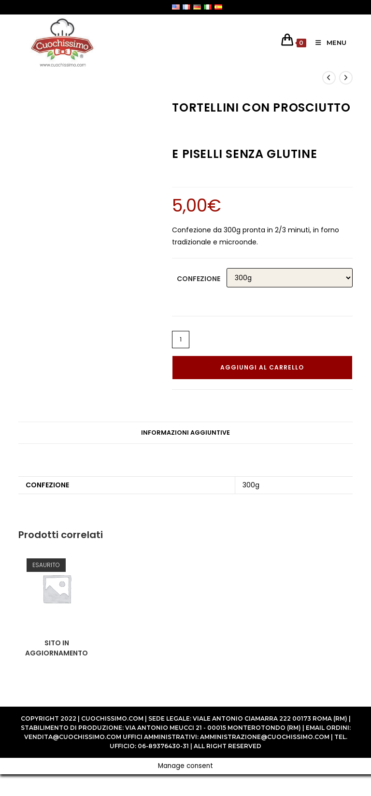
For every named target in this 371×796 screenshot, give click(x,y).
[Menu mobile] (327, 42)
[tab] (185, 433)
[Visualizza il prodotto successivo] (346, 78)
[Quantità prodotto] (180, 339)
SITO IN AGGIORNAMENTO (56, 648)
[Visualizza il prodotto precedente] (329, 78)
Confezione (198, 279)
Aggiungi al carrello (262, 367)
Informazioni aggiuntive (185, 432)
